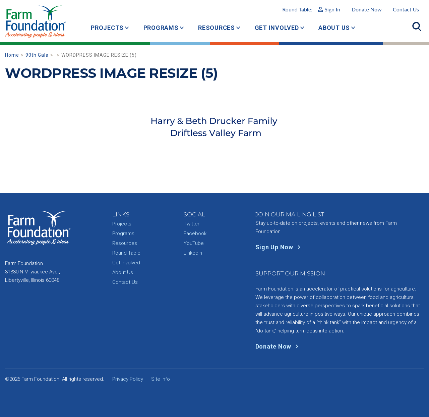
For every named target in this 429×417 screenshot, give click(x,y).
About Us (334, 27)
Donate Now (367, 9)
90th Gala (37, 55)
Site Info (160, 379)
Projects (107, 27)
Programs (161, 27)
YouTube (194, 243)
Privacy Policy (127, 379)
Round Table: (311, 9)
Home (12, 55)
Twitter (191, 224)
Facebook (195, 233)
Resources (216, 27)
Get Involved (277, 27)
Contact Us (406, 9)
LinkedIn (193, 253)
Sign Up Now (279, 247)
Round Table (126, 253)
